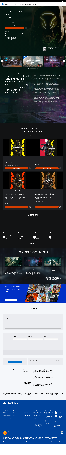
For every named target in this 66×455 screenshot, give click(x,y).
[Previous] (2, 61)
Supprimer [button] (58, 360)
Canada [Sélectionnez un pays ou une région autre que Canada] (6, 442)
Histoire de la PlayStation (7, 418)
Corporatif (4, 417)
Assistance (34, 4)
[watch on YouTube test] (40, 65)
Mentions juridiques (29, 441)
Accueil (4, 405)
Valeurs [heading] (25, 409)
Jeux (6, 4)
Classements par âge (47, 419)
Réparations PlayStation (37, 415)
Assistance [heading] (35, 409)
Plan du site (61, 441)
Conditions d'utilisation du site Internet (51, 441)
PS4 (11, 4)
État (34, 413)
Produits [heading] (15, 409)
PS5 (8, 4)
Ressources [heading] (46, 409)
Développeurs (46, 423)
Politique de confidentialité (39, 441)
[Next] (64, 61)
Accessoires (20, 4)
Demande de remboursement (36, 420)
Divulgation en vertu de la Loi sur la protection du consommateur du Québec (37, 426)
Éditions (14, 336)
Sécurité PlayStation (37, 412)
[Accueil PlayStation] (2, 4)
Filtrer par (30, 336)
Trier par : (46, 336)
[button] (33, 61)
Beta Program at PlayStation (57, 426)
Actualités (25, 4)
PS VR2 (14, 413)
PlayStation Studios (6, 413)
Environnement (26, 410)
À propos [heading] (5, 409)
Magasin (29, 4)
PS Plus (15, 4)
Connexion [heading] (56, 409)
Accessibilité (25, 412)
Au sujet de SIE (5, 410)
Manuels (34, 422)
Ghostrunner (57, 77)
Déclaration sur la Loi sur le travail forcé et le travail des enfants (48, 416)
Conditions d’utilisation (48, 410)
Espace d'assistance (37, 410)
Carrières (4, 412)
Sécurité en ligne (26, 413)
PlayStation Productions (7, 415)
